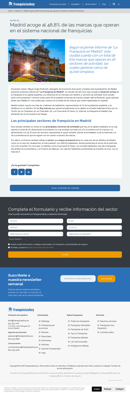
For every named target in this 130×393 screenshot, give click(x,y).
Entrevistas (45, 340)
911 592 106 (13, 323)
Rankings (44, 321)
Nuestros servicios (107, 321)
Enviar (65, 254)
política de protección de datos (41, 247)
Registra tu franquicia (100, 373)
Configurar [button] (120, 389)
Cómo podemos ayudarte (79, 373)
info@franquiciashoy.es (18, 320)
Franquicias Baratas (78, 337)
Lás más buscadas (77, 342)
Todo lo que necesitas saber (56, 373)
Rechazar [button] (107, 389)
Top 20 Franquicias (77, 333)
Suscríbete (106, 278)
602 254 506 (13, 350)
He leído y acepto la (32, 247)
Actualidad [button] (75, 4)
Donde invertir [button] (90, 4)
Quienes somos (36, 373)
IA (118, 4)
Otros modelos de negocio (70, 376)
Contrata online (105, 332)
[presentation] (78, 288)
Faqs (104, 4)
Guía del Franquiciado (50, 349)
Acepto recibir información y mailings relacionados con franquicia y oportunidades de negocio (49, 244)
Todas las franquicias (78, 321)
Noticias (44, 332)
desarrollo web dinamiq (115, 380)
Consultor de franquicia (19, 373)
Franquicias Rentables (79, 325)
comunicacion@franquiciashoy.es (23, 347)
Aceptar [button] (97, 389)
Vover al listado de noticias (65, 188)
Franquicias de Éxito (78, 329)
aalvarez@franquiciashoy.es (20, 336)
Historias (44, 344)
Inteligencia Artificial (78, 346)
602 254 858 (13, 339)
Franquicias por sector (57, 4)
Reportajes (45, 336)
